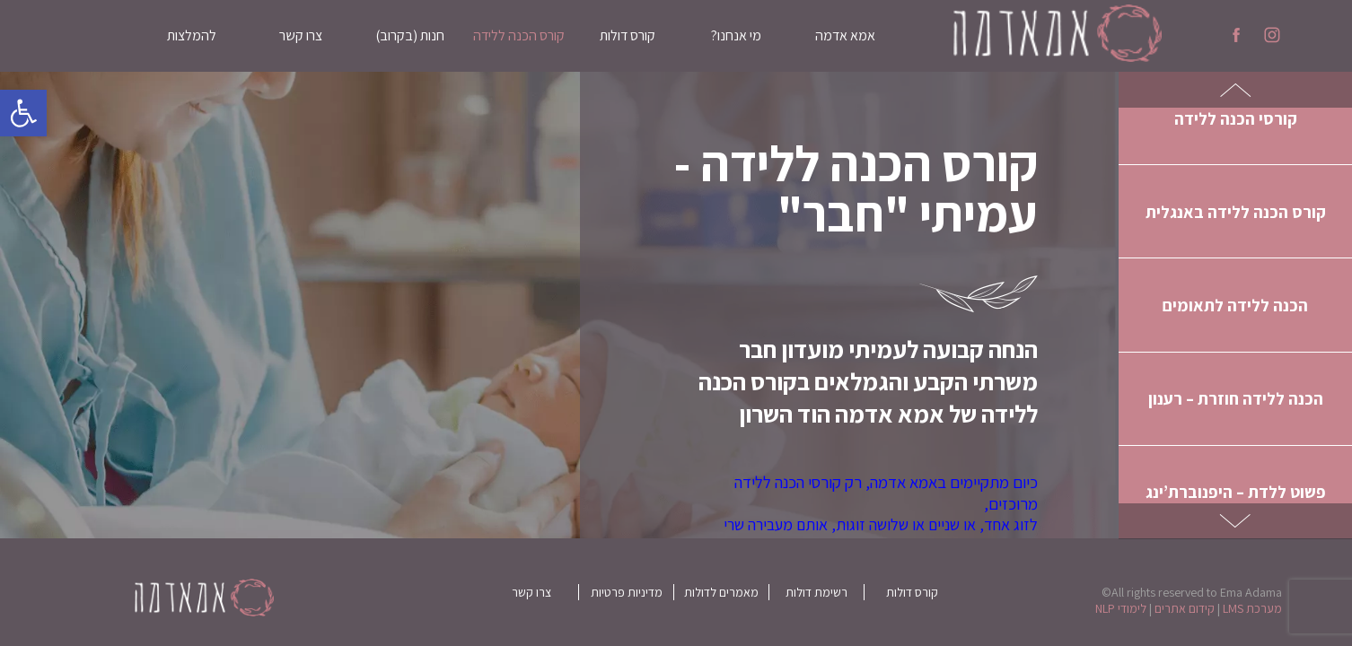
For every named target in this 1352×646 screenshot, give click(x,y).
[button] (23, 113)
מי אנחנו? (736, 35)
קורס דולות (627, 35)
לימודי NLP (1120, 608)
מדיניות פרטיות (627, 592)
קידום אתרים (1184, 608)
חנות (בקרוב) (409, 35)
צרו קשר (300, 35)
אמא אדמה (845, 35)
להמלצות (191, 35)
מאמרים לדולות (721, 592)
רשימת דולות (816, 592)
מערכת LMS (1252, 608)
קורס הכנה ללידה (519, 35)
